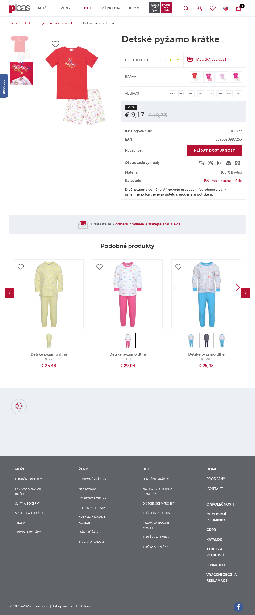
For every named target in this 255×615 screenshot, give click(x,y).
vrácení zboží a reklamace (221, 578)
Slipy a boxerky (27, 503)
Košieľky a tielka (92, 498)
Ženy (66, 8)
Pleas (13, 23)
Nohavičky (88, 488)
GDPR (211, 530)
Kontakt (214, 492)
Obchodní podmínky (216, 517)
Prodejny (215, 479)
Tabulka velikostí (215, 552)
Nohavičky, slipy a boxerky (157, 491)
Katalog (214, 540)
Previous (9, 293)
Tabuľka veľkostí (211, 59)
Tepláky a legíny (155, 537)
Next (237, 287)
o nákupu (215, 565)
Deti (88, 8)
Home (211, 469)
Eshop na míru (63, 606)
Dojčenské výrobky (158, 503)
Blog (134, 8)
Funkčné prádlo (28, 479)
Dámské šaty (89, 532)
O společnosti (220, 504)
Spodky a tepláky (29, 513)
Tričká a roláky (28, 532)
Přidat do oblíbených (20, 267)
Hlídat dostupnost (214, 150)
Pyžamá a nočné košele (57, 23)
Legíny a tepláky (92, 508)
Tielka (20, 522)
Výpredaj (111, 8)
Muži (43, 8)
